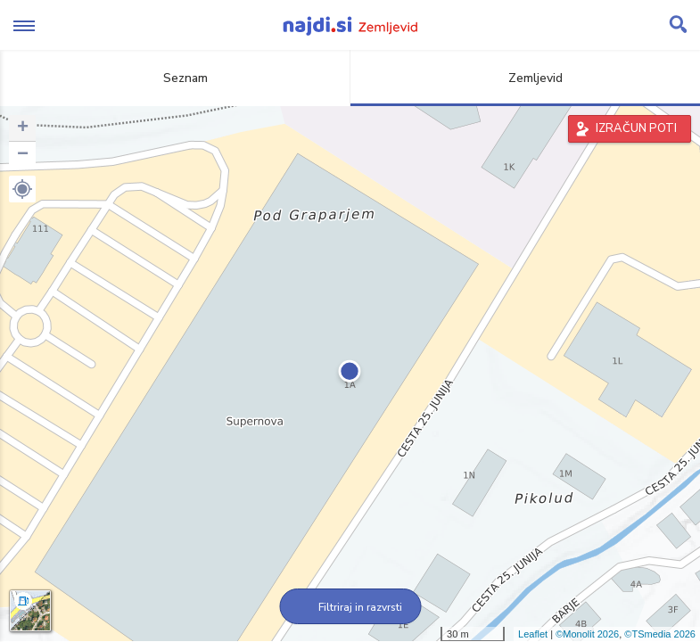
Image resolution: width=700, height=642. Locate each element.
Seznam (175, 78)
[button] (22, 189)
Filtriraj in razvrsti (350, 607)
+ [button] (23, 128)
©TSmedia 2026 (660, 634)
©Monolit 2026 (587, 634)
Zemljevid (525, 78)
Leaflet (533, 634)
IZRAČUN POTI (636, 128)
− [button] (23, 155)
